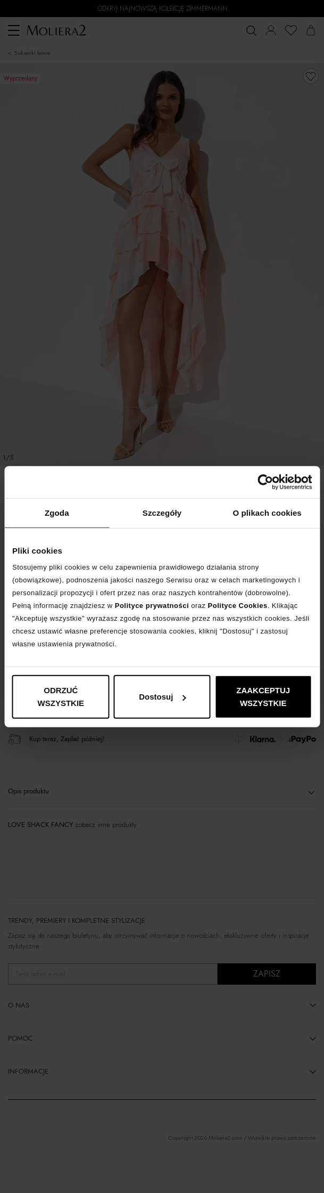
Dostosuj (162, 696)
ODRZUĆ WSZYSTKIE (61, 697)
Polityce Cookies (238, 606)
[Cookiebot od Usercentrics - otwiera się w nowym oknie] (265, 482)
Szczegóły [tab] (162, 512)
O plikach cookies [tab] (267, 512)
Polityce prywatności (152, 606)
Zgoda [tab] (57, 512)
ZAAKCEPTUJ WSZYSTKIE (263, 697)
